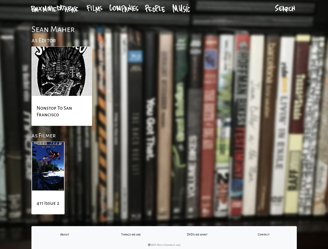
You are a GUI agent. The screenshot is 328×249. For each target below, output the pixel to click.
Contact (264, 234)
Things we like (131, 234)
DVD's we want (197, 234)
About (64, 234)
